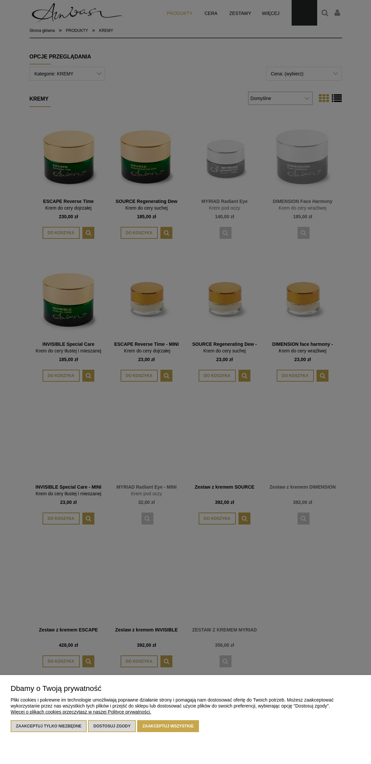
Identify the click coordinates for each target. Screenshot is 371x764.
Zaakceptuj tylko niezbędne (48, 726)
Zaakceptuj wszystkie (168, 726)
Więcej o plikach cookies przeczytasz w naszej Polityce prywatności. (81, 712)
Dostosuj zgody (112, 726)
